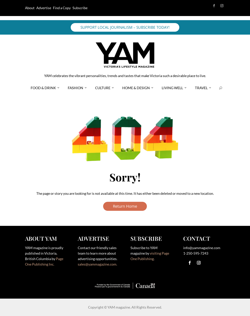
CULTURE (104, 88)
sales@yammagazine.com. (97, 264)
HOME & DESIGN (138, 88)
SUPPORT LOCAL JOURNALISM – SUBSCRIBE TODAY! (125, 27)
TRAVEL (203, 88)
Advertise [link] (43, 8)
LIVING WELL (174, 88)
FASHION (77, 88)
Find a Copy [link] (62, 8)
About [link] (30, 8)
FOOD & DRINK (45, 88)
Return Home (125, 206)
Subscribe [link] (80, 8)
